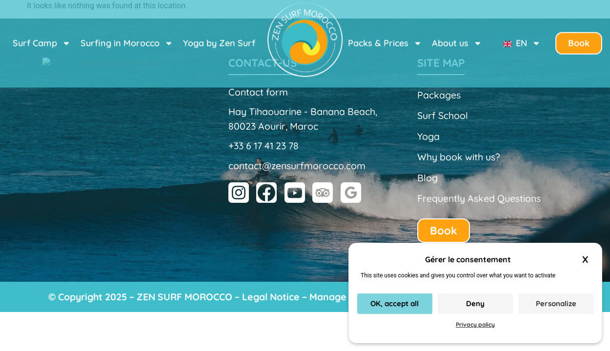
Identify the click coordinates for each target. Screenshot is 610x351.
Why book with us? (458, 157)
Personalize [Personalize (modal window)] (556, 303)
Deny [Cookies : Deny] (475, 303)
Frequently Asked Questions (479, 198)
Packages (439, 95)
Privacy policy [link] (475, 324)
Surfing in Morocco (127, 35)
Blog (427, 178)
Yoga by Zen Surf (219, 34)
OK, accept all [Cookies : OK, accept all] (394, 303)
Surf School (442, 115)
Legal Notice (271, 297)
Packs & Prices (385, 35)
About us (457, 35)
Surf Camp (42, 35)
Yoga (428, 136)
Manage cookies (346, 297)
